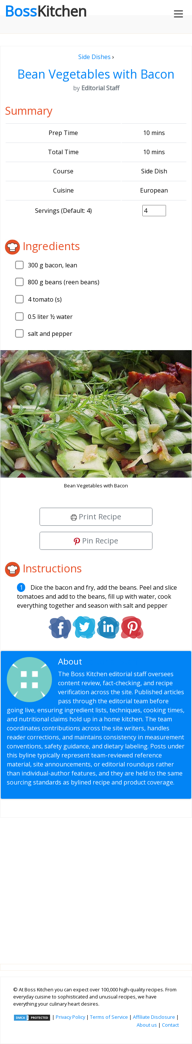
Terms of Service (109, 1017)
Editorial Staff (111, 661)
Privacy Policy (70, 1017)
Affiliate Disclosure (154, 1017)
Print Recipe (96, 516)
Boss (46, 11)
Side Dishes (94, 57)
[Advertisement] (96, 885)
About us (147, 1024)
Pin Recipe (96, 541)
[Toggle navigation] (178, 13)
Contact (170, 1024)
